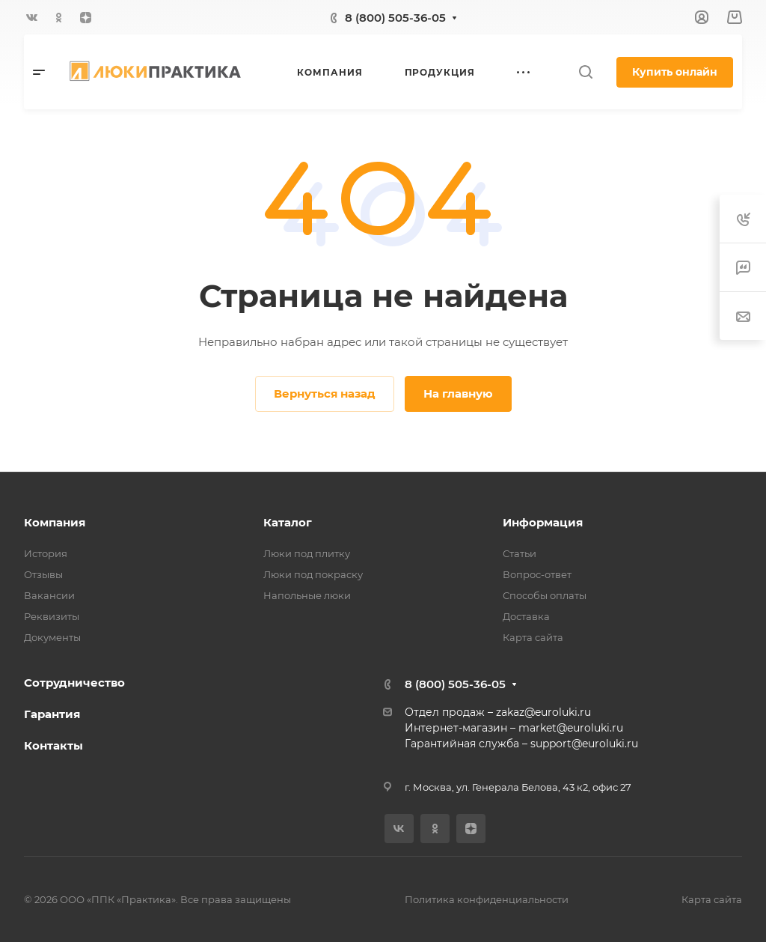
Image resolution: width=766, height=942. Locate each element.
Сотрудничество (74, 682)
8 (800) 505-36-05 (395, 17)
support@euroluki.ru (584, 743)
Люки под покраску (313, 574)
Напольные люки (307, 595)
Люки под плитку (306, 553)
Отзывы (43, 574)
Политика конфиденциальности (487, 899)
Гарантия (52, 714)
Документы (52, 637)
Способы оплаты (544, 595)
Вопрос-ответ (537, 574)
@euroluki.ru (590, 728)
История (45, 553)
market (537, 728)
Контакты (53, 745)
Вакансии (49, 595)
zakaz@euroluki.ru (543, 712)
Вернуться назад (325, 393)
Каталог (287, 522)
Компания (54, 522)
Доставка (526, 616)
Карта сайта (533, 637)
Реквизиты (51, 616)
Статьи (519, 553)
